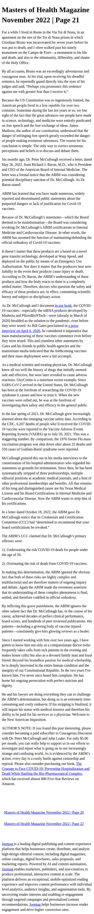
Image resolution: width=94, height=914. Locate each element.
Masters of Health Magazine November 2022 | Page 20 (44, 812)
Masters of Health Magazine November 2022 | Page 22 (44, 824)
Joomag (8, 844)
